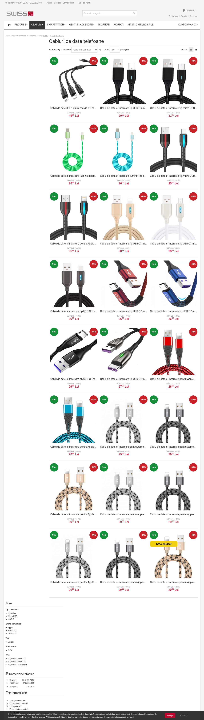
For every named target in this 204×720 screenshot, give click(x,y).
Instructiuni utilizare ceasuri (21, 179)
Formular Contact (167, 641)
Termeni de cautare (38, 609)
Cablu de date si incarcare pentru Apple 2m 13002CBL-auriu (89, 511)
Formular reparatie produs (21, 173)
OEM (10, 88)
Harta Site (24, 609)
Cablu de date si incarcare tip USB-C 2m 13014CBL (131, 106)
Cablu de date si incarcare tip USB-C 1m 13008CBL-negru (88, 376)
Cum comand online (57, 702)
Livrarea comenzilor (57, 704)
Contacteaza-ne (89, 609)
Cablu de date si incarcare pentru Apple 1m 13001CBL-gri (135, 579)
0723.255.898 (36, 3)
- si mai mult (17, 102)
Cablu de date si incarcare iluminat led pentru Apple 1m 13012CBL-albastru (145, 173)
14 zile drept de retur (22, 699)
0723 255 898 (29, 120)
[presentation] (171, 676)
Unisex (11, 80)
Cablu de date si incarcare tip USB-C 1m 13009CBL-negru (88, 309)
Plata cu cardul (19, 707)
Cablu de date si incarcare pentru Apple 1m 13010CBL (86, 241)
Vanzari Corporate (56, 710)
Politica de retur (114, 636)
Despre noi (180, 609)
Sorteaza (72, 49)
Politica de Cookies (66, 717)
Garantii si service (20, 702)
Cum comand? (11, 609)
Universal (12, 71)
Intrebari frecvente (18, 176)
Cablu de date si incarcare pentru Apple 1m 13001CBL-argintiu (90, 579)
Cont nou (193, 16)
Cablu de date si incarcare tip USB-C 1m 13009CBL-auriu (135, 241)
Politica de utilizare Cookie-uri (131, 707)
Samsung (12, 68)
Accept (170, 715)
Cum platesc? (16, 143)
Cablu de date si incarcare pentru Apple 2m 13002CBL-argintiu (138, 511)
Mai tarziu (184, 715)
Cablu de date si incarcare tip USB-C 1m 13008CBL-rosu (134, 309)
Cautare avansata (56, 609)
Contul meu (173, 16)
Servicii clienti (69, 3)
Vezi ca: (183, 49)
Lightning (12, 52)
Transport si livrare (18, 137)
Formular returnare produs (21, 170)
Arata (112, 49)
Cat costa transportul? (19, 146)
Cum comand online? (19, 140)
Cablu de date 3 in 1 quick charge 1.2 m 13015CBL (84, 106)
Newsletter (157, 667)
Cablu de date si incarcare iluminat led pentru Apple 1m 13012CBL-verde (96, 173)
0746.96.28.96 (22, 3)
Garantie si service (18, 152)
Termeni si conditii (115, 633)
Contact (57, 3)
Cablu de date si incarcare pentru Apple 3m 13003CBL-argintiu (138, 444)
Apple (10, 66)
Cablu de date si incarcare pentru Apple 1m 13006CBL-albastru (91, 444)
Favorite (183, 16)
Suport (13, 167)
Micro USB (13, 55)
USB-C (11, 57)
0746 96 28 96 (29, 117)
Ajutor (49, 3)
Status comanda (73, 609)
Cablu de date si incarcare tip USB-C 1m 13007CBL (131, 376)
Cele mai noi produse (58, 707)
